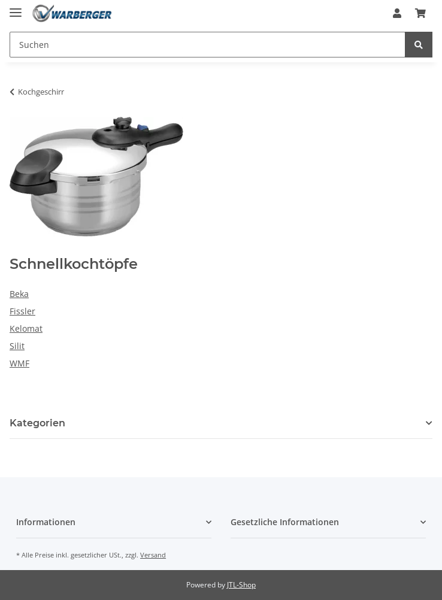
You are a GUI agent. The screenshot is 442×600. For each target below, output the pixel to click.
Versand (153, 554)
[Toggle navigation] (16, 7)
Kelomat (26, 328)
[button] (397, 13)
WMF (19, 363)
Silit (17, 345)
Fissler (22, 311)
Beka (19, 293)
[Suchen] (207, 44)
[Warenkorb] (420, 13)
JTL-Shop (241, 585)
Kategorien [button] (37, 423)
